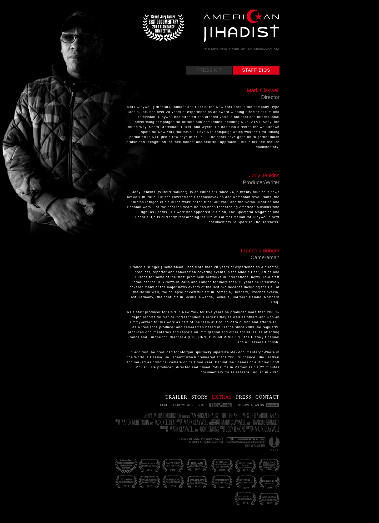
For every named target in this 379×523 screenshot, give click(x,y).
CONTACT (267, 397)
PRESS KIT (209, 70)
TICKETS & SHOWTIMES (176, 405)
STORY (199, 397)
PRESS (243, 397)
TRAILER (176, 397)
